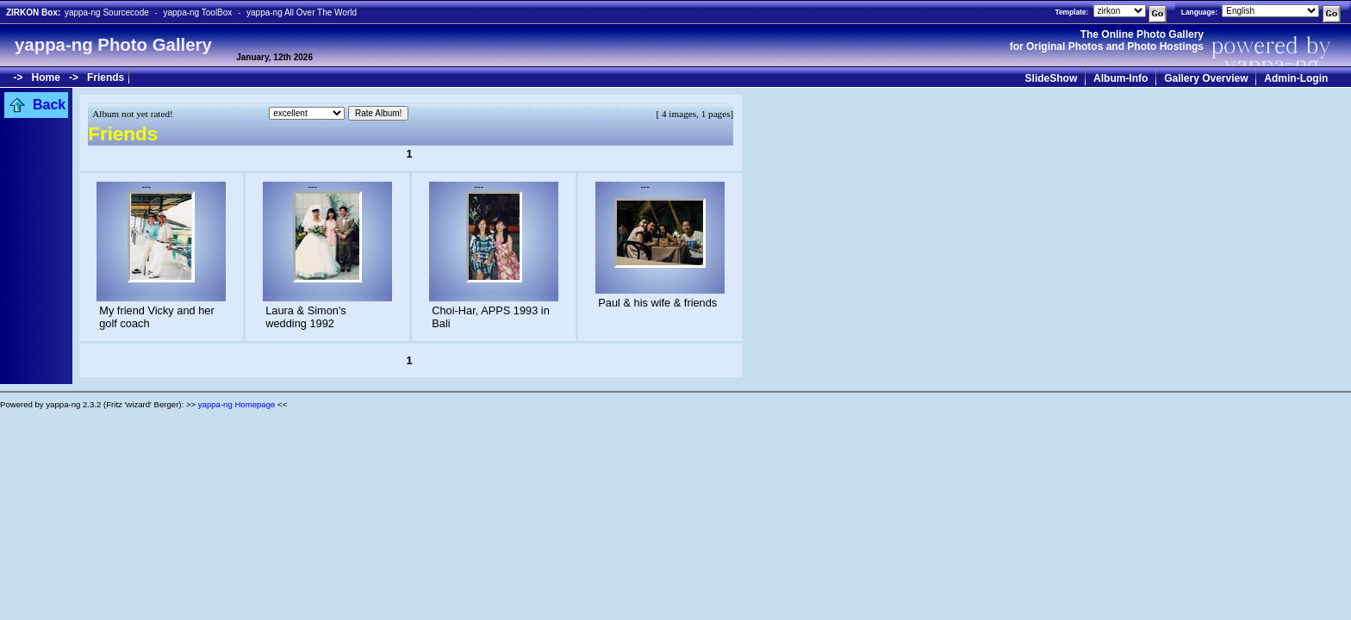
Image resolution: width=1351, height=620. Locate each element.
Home (46, 77)
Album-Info (1120, 78)
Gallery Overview (1206, 78)
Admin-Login (1296, 78)
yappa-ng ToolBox (197, 12)
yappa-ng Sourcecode (107, 12)
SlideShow (1051, 78)
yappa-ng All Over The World (301, 12)
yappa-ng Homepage (237, 404)
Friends (105, 77)
